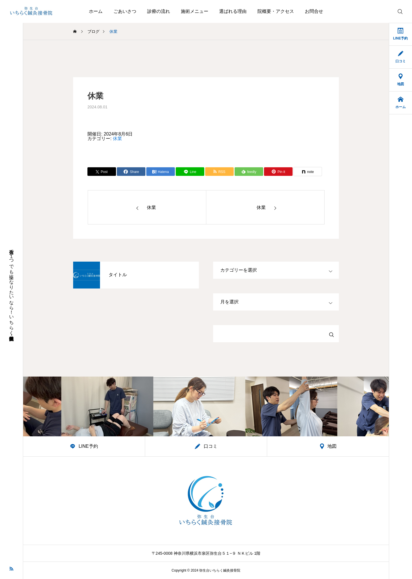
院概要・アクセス (275, 11)
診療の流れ (158, 11)
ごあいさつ (124, 11)
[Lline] (190, 171)
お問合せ (314, 11)
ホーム (96, 11)
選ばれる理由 (233, 11)
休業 (117, 138)
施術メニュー (194, 11)
